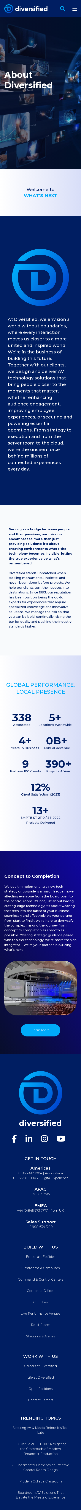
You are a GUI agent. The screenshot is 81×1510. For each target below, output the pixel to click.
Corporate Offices (40, 1291)
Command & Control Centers (40, 1279)
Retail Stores (40, 1325)
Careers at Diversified (40, 1366)
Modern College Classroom (40, 1481)
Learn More (40, 1030)
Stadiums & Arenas (40, 1336)
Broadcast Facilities (40, 1257)
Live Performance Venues (40, 1314)
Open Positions (40, 1389)
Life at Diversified (40, 1377)
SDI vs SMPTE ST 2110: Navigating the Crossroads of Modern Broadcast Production (40, 1449)
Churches (40, 1302)
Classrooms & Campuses (40, 1268)
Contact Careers (40, 1400)
